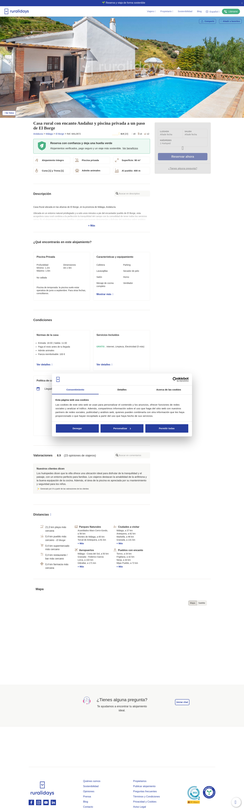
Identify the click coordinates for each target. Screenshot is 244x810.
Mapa (192, 603)
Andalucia (38, 134)
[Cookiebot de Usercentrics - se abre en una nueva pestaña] (175, 379)
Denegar (77, 428)
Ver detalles (44, 364)
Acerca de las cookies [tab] (168, 389)
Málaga (49, 134)
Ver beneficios (130, 148)
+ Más (91, 216)
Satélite (201, 603)
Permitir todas (167, 428)
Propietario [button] (166, 11)
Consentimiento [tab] (75, 389)
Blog (199, 11)
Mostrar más (104, 294)
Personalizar (122, 428)
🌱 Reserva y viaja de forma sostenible (120, 2)
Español (213, 11)
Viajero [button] (151, 11)
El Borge (60, 134)
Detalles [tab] (122, 389)
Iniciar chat (182, 702)
